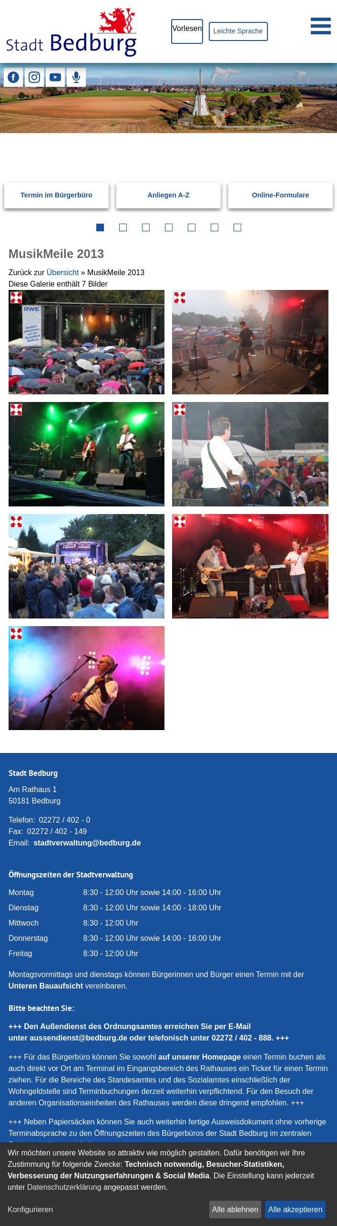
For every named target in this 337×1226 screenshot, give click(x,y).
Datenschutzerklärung (64, 1187)
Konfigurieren (30, 1209)
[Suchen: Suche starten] (314, 146)
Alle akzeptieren (295, 1209)
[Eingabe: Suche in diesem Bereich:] (157, 146)
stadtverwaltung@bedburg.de (87, 843)
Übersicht (63, 272)
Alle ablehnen (235, 1209)
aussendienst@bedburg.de (78, 1038)
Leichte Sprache (238, 31)
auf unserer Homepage (199, 1057)
